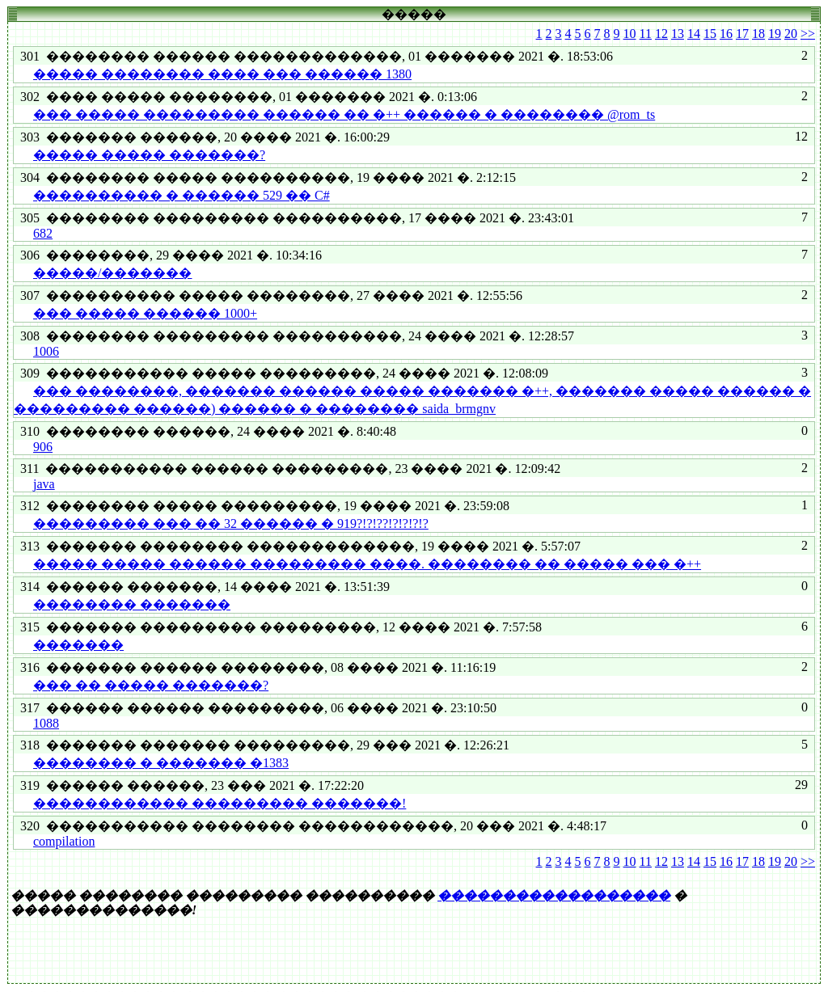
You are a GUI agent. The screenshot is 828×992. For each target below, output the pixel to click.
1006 (46, 351)
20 (790, 33)
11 (646, 33)
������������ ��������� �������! (219, 803)
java (44, 484)
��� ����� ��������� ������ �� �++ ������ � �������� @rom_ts (344, 114)
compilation (64, 841)
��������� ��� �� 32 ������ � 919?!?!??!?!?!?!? (231, 523)
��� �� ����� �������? (150, 685)
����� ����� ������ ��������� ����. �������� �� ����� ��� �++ (367, 564)
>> (808, 33)
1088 (46, 723)
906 (43, 447)
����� (414, 14)
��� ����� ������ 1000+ (145, 313)
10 (629, 33)
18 (758, 33)
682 (43, 233)
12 (661, 33)
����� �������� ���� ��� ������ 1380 (222, 74)
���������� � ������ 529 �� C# (181, 195)
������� (78, 645)
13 (677, 33)
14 (693, 33)
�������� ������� (131, 604)
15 (709, 33)
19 (774, 33)
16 (726, 33)
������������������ (553, 895)
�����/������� (112, 273)
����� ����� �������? (149, 155)
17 (742, 33)
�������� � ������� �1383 (161, 763)
